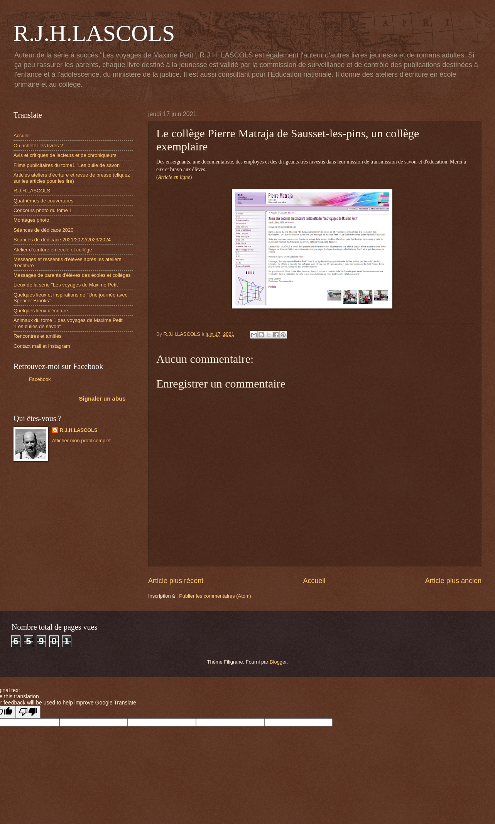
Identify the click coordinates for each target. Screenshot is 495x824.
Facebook (40, 379)
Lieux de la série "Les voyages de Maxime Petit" (67, 285)
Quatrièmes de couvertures (43, 201)
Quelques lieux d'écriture (41, 310)
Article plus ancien (453, 581)
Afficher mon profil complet (81, 440)
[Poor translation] (28, 712)
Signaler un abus (102, 398)
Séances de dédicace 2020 (43, 230)
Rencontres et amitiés (38, 336)
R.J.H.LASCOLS (94, 33)
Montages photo (31, 220)
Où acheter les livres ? (38, 145)
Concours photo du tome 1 (43, 210)
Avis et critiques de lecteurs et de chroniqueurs (65, 155)
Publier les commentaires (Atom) (215, 596)
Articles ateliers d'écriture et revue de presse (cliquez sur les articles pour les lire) (72, 178)
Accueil (314, 581)
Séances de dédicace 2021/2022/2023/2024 (62, 240)
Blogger (278, 662)
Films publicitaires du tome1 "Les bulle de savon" (68, 165)
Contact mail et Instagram (42, 346)
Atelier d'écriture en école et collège (53, 250)
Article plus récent (175, 581)
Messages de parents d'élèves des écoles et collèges (72, 275)
